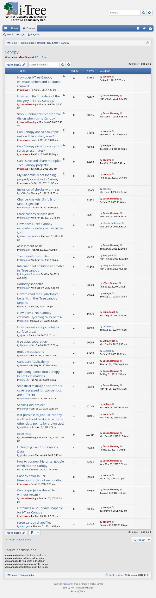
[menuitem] (138, 28)
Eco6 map (24, 433)
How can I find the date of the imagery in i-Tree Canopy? (38, 98)
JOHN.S (24, 193)
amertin (24, 321)
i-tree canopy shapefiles (34, 522)
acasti (106, 188)
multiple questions (30, 351)
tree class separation (32, 341)
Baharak (24, 217)
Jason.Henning (28, 104)
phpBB (67, 584)
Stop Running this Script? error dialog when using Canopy (39, 116)
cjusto (23, 335)
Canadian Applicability (33, 361)
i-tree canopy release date (36, 214)
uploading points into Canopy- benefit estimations (39, 374)
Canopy (12, 52)
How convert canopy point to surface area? (38, 329)
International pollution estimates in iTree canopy (40, 268)
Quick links (6, 29)
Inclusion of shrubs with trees (38, 189)
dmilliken (24, 427)
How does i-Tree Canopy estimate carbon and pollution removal (39, 81)
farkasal (107, 326)
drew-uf (24, 380)
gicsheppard (26, 455)
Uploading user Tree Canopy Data (37, 449)
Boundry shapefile (30, 284)
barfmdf (24, 408)
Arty (72, 588)
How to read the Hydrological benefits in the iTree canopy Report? (38, 298)
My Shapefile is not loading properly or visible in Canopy (37, 177)
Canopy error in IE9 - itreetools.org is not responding (39, 478)
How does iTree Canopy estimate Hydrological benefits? (39, 314)
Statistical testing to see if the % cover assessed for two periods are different (40, 390)
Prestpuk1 (108, 255)
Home (14, 28)
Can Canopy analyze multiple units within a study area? (38, 134)
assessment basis (29, 246)
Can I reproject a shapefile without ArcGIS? (36, 492)
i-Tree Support (26, 57)
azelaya (24, 90)
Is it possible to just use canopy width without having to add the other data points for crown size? (40, 419)
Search (9, 34)
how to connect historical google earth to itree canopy (40, 463)
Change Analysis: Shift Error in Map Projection (38, 201)
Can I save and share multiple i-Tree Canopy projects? (39, 162)
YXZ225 (24, 469)
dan (22, 306)
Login (22, 34)
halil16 (90, 588)
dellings (107, 404)
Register (35, 34)
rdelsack (24, 207)
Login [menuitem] (145, 29)
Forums (30, 28)
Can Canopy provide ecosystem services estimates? (39, 148)
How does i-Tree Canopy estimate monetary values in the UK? (40, 228)
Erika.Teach (109, 312)
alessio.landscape (29, 236)
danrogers (25, 526)
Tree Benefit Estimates (33, 256)
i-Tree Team (41, 57)
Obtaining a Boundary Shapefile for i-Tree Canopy (40, 510)
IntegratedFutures (29, 274)
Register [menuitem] (151, 29)
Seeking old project (31, 405)
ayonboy (24, 398)
